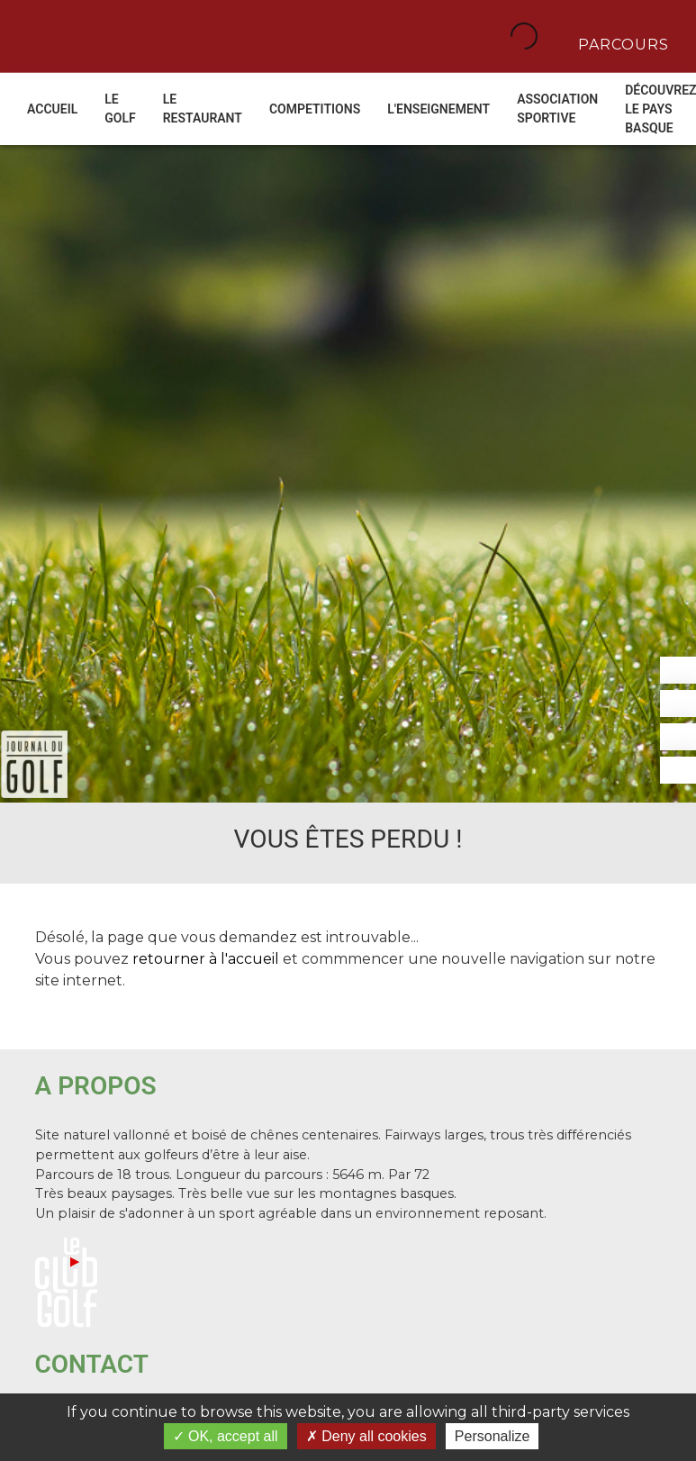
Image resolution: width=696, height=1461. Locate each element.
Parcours (621, 43)
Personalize (492, 1436)
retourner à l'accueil (205, 958)
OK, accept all (225, 1436)
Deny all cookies (366, 1436)
